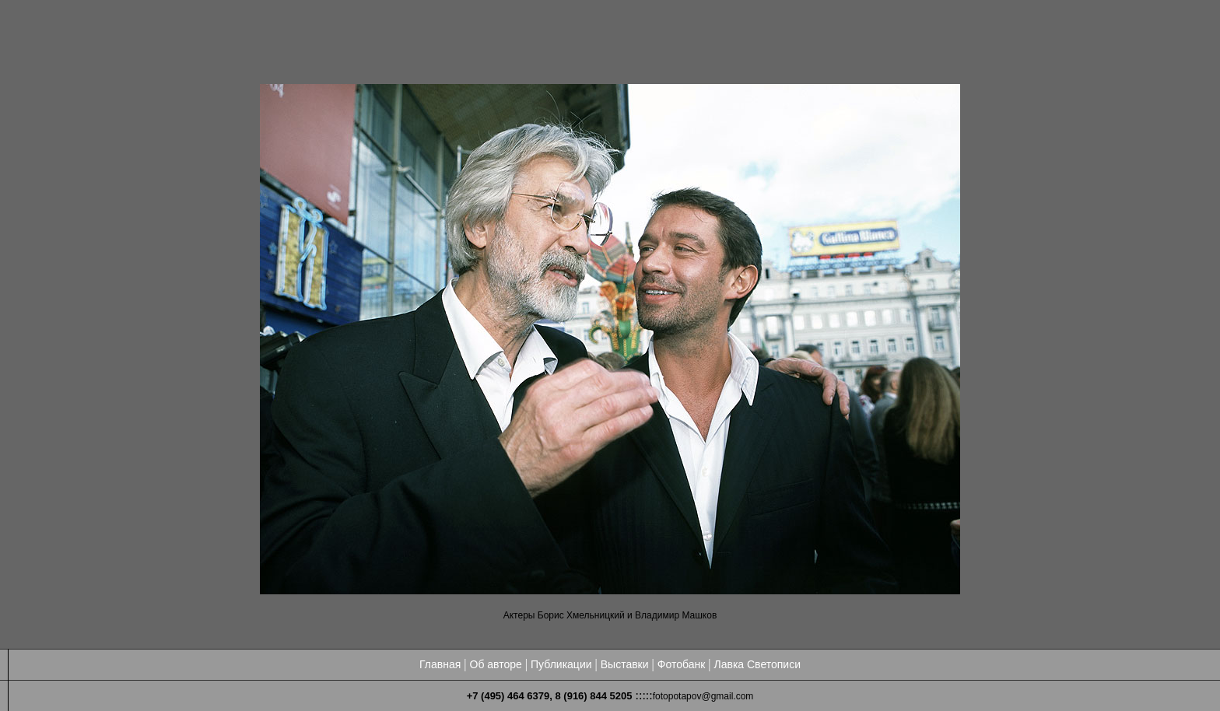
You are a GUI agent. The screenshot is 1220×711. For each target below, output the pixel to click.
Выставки (625, 664)
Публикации (561, 664)
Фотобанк (681, 664)
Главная (440, 664)
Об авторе (496, 664)
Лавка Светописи (757, 664)
